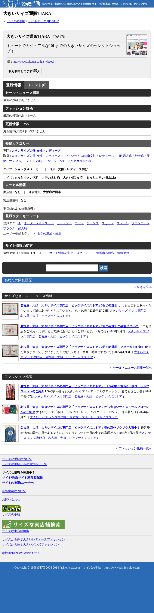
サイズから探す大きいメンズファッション (30, 544)
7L (19, 223)
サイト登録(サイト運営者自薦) (22, 477)
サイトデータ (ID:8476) (43, 21)
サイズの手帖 (16, 21)
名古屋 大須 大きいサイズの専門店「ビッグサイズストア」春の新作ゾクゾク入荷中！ (80, 427)
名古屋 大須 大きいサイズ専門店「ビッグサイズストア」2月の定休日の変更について (79, 326)
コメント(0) (36, 85)
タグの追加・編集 (49, 233)
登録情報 (13, 85)
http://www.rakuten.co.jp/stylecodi (33, 61)
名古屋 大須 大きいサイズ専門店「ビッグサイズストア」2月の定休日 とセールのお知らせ (84, 347)
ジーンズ (93, 223)
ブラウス (9, 228)
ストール (123, 223)
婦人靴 (22, 228)
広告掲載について (14, 491)
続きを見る (144, 287)
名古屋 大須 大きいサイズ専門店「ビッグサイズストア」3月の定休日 (69, 305)
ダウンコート (141, 223)
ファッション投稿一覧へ (135, 448)
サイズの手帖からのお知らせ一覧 (24, 464)
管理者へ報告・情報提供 (112, 253)
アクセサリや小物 (80, 161)
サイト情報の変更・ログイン (68, 253)
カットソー (64, 223)
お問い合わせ (11, 499)
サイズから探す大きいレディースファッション (33, 539)
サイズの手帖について (17, 459)
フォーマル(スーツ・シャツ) (45, 161)
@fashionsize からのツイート (21, 552)
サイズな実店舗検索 (15, 531)
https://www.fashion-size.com (122, 567)
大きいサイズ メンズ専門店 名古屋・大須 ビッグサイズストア (78, 396)
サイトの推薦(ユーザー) (18, 482)
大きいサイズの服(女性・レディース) (36, 155)
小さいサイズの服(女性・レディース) (90, 155)
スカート (108, 223)
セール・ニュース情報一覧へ (132, 367)
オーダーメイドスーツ (39, 223)
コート (79, 223)
